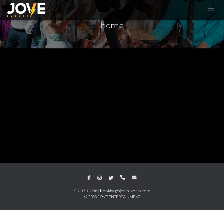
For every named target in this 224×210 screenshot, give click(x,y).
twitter (111, 178)
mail (134, 177)
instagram (99, 178)
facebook (89, 178)
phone (122, 177)
